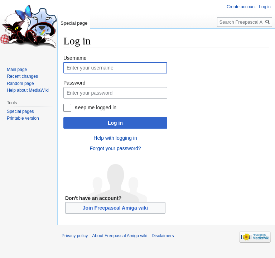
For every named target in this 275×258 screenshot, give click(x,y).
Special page (74, 23)
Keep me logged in (95, 107)
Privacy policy (75, 235)
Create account (241, 6)
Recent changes (22, 76)
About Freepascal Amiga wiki (119, 235)
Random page (20, 83)
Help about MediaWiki (28, 90)
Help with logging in (115, 138)
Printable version (23, 118)
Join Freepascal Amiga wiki (115, 208)
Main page (17, 69)
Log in (115, 123)
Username (75, 58)
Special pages (20, 111)
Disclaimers (162, 235)
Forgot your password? (115, 148)
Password (74, 83)
